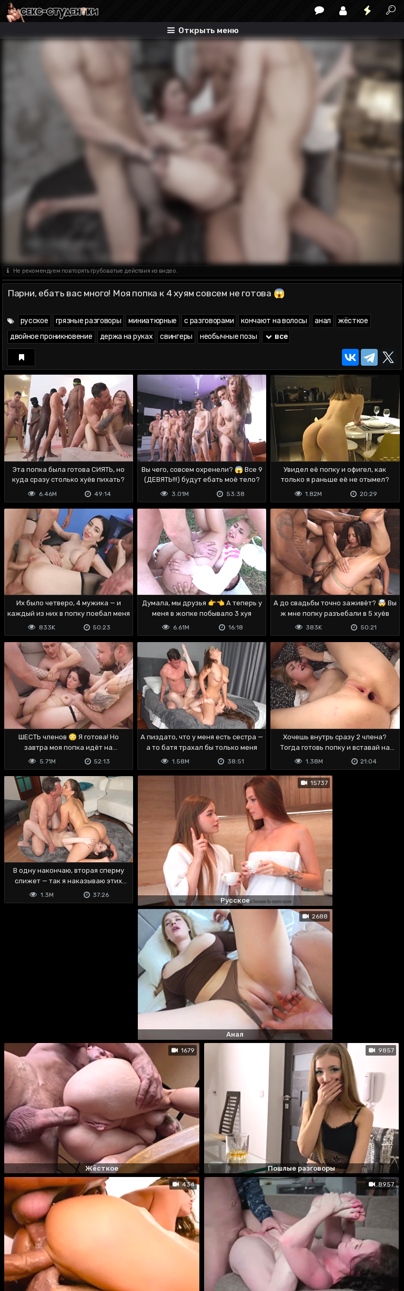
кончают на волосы (274, 320)
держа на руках (126, 336)
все (276, 336)
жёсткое (353, 320)
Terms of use (56, 1241)
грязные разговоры (89, 320)
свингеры (176, 336)
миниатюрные (152, 320)
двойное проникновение (51, 336)
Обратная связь (112, 1241)
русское (34, 320)
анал (323, 320)
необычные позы (228, 336)
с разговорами (209, 320)
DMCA (19, 1241)
